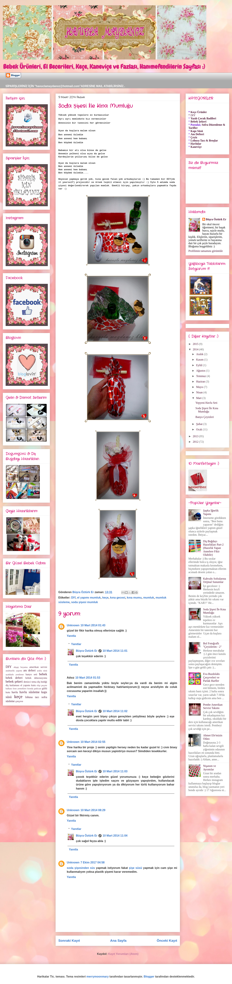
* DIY (191, 115)
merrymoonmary (97, 976)
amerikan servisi (38, 667)
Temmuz (201, 376)
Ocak (199, 429)
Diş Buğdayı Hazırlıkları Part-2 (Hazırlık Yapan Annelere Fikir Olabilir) (213, 548)
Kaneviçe (196, 146)
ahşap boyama (20, 667)
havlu (15, 692)
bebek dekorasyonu (36, 677)
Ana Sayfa (118, 940)
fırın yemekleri (20, 688)
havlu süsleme (30, 692)
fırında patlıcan (34, 688)
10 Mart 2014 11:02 (115, 711)
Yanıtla (71, 635)
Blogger (149, 976)
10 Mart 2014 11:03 (115, 771)
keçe (105, 597)
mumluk (148, 597)
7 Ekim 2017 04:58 (92, 862)
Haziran (201, 381)
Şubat (199, 423)
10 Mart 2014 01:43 (92, 625)
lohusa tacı (32, 697)
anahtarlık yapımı (14, 670)
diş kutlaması (12, 685)
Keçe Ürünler (199, 112)
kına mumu (134, 597)
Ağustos (201, 370)
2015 (196, 343)
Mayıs (200, 386)
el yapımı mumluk (89, 597)
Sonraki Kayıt (69, 940)
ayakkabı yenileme (15, 674)
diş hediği (42, 681)
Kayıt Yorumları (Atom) (123, 953)
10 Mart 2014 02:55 (92, 741)
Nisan (199, 392)
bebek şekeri (14, 681)
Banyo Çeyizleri (204, 416)
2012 (196, 441)
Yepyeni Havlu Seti (206, 402)
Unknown (73, 625)
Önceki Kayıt (167, 940)
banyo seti (31, 674)
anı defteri (29, 670)
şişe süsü (135, 867)
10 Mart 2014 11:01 (115, 650)
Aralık (200, 354)
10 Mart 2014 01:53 (87, 677)
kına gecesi (117, 597)
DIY (73, 597)
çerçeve (19, 701)
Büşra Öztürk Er (86, 650)
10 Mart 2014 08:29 (92, 810)
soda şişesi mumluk (84, 602)
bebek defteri (14, 677)
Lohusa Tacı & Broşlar (204, 140)
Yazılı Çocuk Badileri (203, 118)
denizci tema (30, 681)
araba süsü (42, 670)
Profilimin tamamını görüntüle (205, 250)
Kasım (200, 359)
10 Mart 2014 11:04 (115, 835)
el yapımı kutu (28, 685)
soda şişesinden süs (81, 867)
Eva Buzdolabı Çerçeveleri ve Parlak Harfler (211, 677)
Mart (199, 398)
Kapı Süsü (197, 131)
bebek (43, 674)
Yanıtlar (76, 644)
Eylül (199, 365)
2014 (196, 349)
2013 (196, 436)
